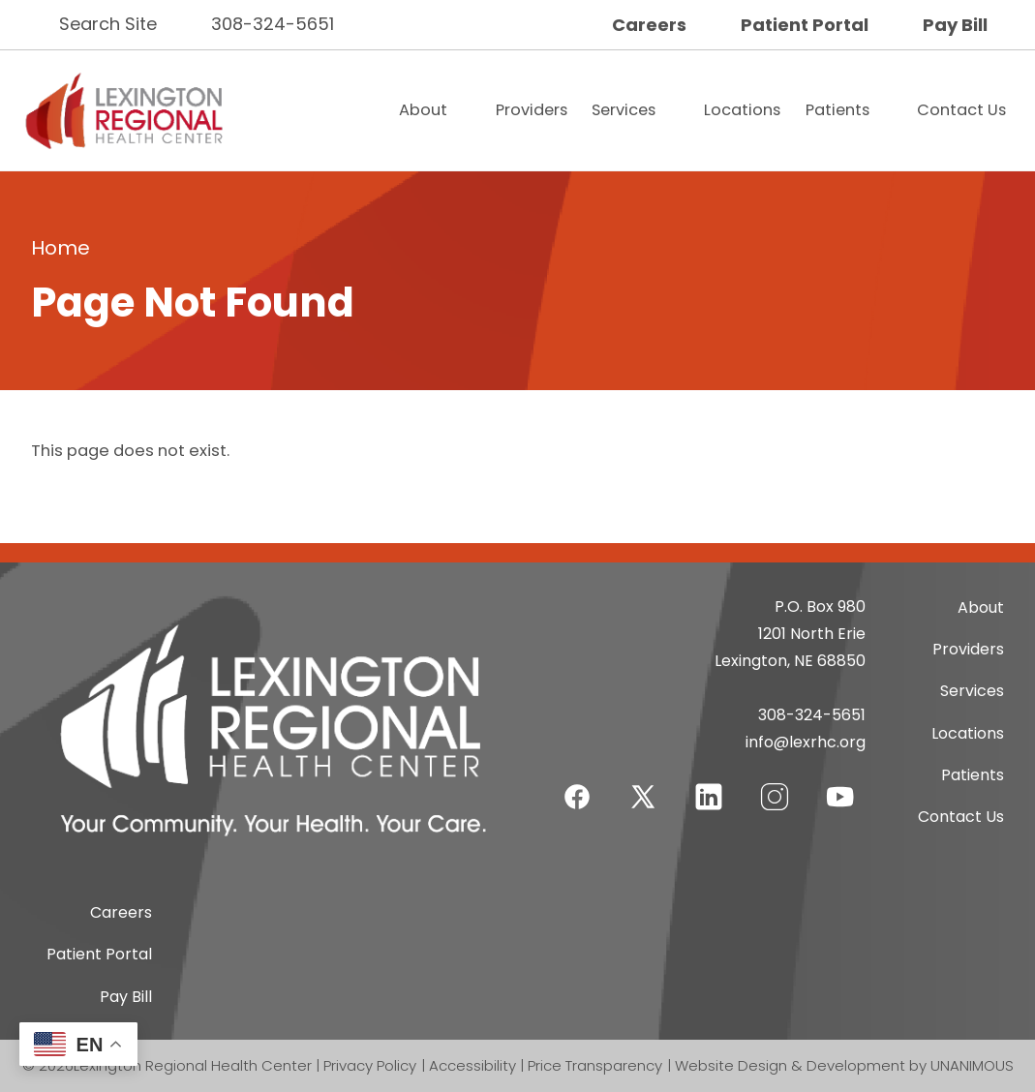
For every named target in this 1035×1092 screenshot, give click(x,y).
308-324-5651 (272, 24)
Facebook (577, 785)
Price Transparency (595, 1065)
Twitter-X (643, 796)
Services (623, 110)
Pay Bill (955, 25)
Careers (649, 25)
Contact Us (961, 110)
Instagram (774, 785)
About (423, 110)
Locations (742, 110)
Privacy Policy (369, 1065)
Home (60, 247)
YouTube (840, 785)
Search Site (108, 24)
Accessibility (472, 1065)
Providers (531, 110)
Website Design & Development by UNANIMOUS (844, 1065)
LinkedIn (708, 785)
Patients (837, 110)
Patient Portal (804, 25)
